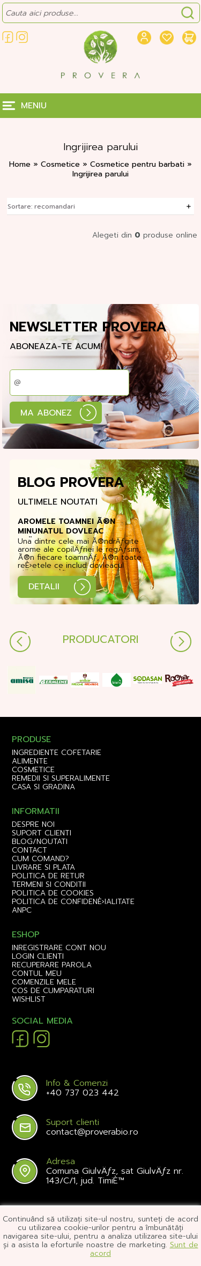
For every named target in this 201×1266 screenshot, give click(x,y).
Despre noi (33, 824)
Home (20, 164)
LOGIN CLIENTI (38, 956)
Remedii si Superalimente (61, 778)
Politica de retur (48, 876)
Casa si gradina (43, 787)
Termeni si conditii (49, 884)
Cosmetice (62, 164)
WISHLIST (29, 999)
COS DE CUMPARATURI (53, 991)
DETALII (43, 586)
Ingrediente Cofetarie (56, 753)
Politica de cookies (53, 893)
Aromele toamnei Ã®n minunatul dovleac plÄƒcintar (66, 527)
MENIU (34, 105)
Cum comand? (40, 859)
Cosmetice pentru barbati (138, 164)
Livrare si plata (43, 867)
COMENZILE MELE (44, 982)
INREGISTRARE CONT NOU (59, 948)
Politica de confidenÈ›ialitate (73, 902)
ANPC (22, 910)
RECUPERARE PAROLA (52, 965)
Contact (29, 850)
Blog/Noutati (40, 842)
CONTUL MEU (37, 973)
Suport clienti (41, 833)
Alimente (30, 761)
